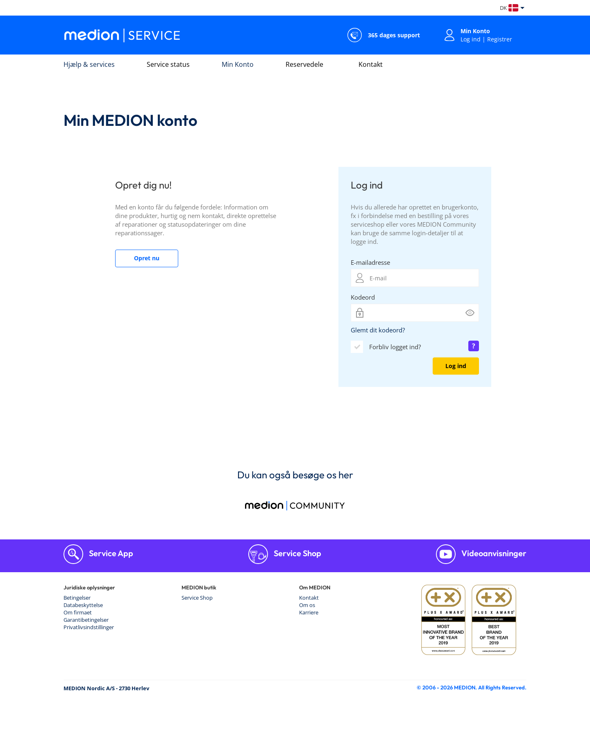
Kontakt (371, 64)
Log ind (471, 39)
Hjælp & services (89, 64)
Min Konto (238, 64)
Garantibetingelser (86, 619)
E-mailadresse (370, 262)
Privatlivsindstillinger (89, 627)
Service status (168, 64)
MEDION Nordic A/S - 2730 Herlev (106, 688)
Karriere (308, 612)
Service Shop (296, 553)
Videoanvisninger (493, 553)
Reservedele (304, 64)
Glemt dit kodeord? (378, 330)
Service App (110, 553)
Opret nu (146, 258)
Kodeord (363, 297)
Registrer (499, 39)
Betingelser (77, 597)
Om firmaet (78, 612)
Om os (307, 605)
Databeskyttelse (83, 605)
